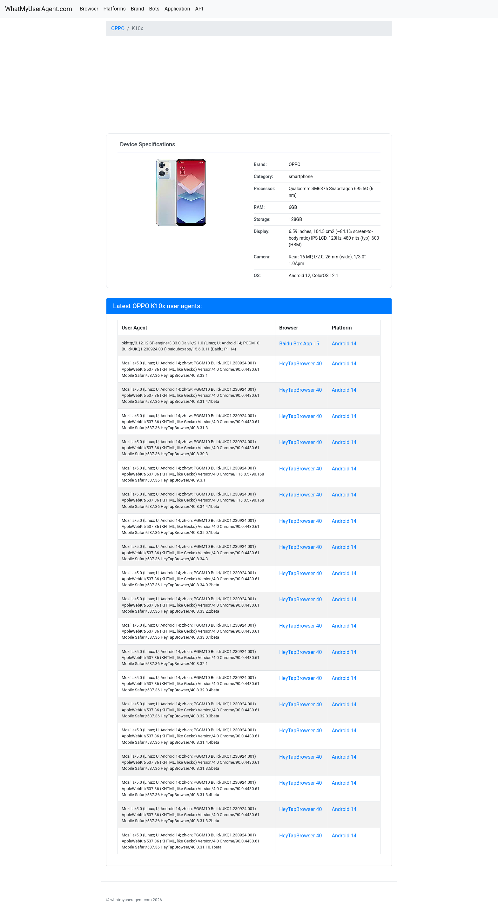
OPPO (117, 28)
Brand (137, 9)
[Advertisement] (249, 85)
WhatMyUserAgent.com (38, 9)
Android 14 (344, 344)
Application (177, 9)
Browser (89, 9)
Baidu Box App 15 (299, 344)
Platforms (114, 9)
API (199, 9)
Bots (154, 9)
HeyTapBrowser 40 (300, 364)
